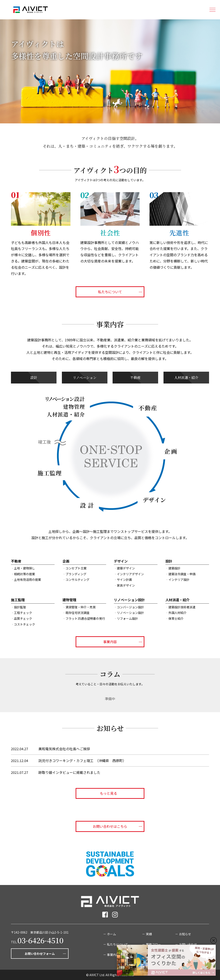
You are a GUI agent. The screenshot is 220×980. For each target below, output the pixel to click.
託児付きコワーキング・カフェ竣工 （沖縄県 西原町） (82, 760)
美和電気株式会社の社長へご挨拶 (64, 748)
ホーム (111, 934)
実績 (149, 934)
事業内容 (110, 641)
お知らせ (185, 934)
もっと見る (110, 793)
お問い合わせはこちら (110, 826)
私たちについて (110, 291)
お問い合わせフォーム (40, 953)
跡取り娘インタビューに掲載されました (69, 772)
